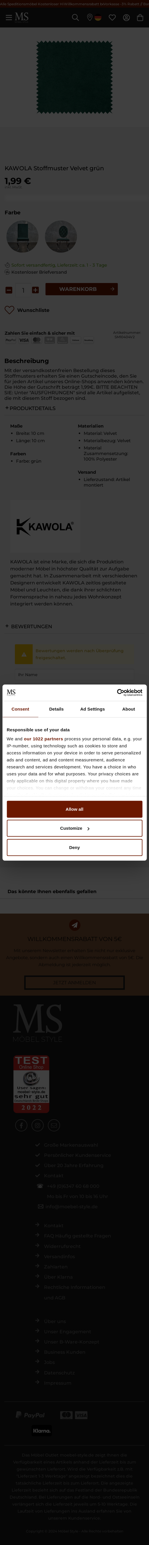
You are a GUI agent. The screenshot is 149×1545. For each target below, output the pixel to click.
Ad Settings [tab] (92, 708)
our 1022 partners (43, 738)
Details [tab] (56, 708)
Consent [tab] (20, 708)
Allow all (74, 808)
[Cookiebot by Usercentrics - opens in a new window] (116, 693)
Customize (74, 828)
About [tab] (128, 708)
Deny (74, 847)
